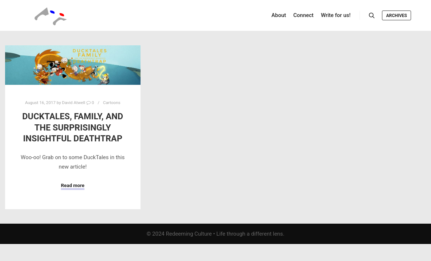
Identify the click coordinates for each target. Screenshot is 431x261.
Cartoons (112, 102)
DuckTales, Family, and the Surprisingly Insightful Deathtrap (72, 127)
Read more (73, 185)
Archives (396, 15)
